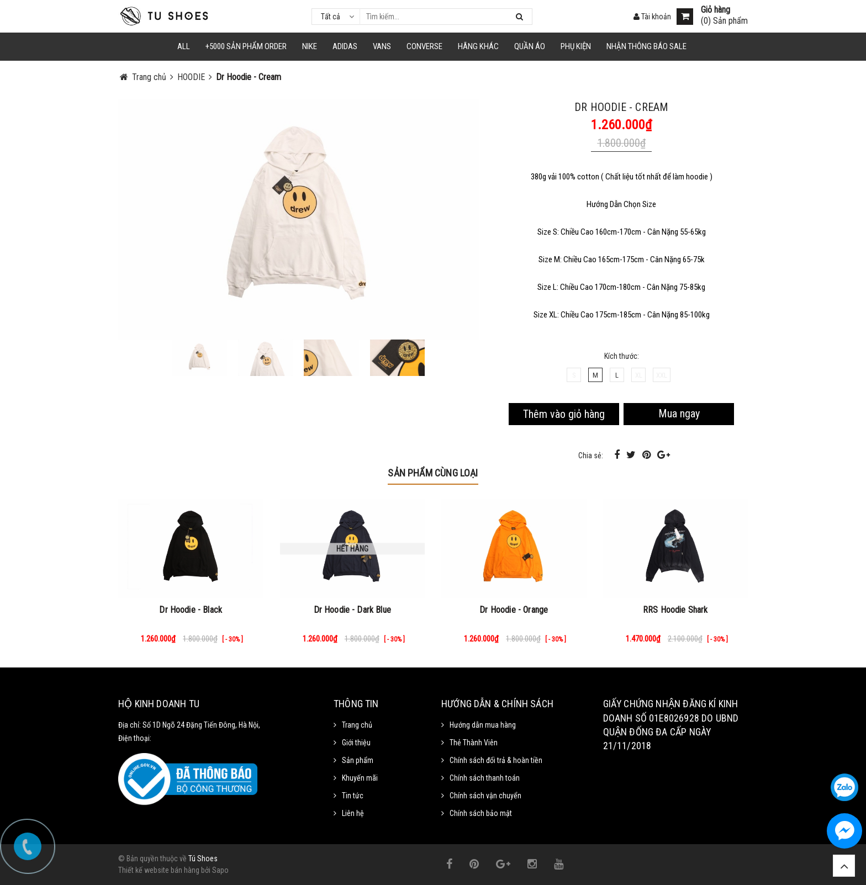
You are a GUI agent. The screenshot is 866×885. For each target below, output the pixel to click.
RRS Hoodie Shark (675, 610)
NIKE (309, 46)
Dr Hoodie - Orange (513, 610)
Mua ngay (679, 413)
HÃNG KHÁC (478, 46)
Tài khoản (652, 16)
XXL (661, 375)
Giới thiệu (356, 742)
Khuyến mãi (360, 777)
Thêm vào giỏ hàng (564, 414)
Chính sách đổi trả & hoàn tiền (496, 760)
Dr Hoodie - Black (190, 610)
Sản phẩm (357, 760)
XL (638, 375)
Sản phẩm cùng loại (433, 473)
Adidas (344, 46)
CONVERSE (424, 46)
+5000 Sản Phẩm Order (246, 46)
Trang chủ (357, 724)
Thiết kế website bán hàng (158, 870)
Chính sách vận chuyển (485, 795)
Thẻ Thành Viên (474, 742)
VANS (382, 46)
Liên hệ (353, 813)
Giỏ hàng (715, 10)
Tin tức (352, 795)
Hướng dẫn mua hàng (483, 724)
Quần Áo (529, 46)
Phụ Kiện (576, 46)
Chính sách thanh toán (485, 777)
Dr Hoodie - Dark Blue (352, 610)
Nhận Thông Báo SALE (646, 46)
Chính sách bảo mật (481, 813)
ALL (183, 46)
